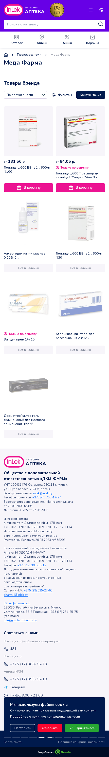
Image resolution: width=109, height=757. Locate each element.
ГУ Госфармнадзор (17, 603)
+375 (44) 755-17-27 (46, 497)
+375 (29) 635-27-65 (38, 590)
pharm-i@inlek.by (16, 595)
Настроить (22, 728)
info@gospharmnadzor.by (20, 620)
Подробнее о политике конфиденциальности (45, 716)
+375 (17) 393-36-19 (31, 565)
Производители (29, 55)
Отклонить (50, 728)
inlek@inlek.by (42, 493)
